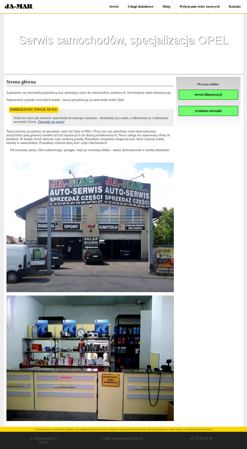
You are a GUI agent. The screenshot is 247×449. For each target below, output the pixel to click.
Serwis (114, 6)
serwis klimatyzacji (208, 94)
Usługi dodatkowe (140, 6)
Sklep (166, 6)
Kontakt (235, 6)
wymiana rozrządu (208, 111)
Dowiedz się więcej (51, 122)
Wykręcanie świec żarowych (200, 6)
